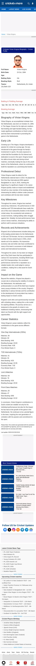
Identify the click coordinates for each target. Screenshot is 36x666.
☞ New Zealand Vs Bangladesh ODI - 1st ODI (16, 590)
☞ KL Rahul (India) (8, 639)
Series (18, 652)
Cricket (20, 663)
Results (32, 652)
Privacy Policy (22, 654)
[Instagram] (13, 530)
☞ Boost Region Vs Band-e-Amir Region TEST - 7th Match (17, 597)
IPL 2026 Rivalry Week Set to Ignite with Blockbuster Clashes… (25, 477)
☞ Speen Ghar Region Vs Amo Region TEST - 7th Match (18, 592)
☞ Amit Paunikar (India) (9, 637)
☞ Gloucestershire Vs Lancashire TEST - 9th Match (18, 611)
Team (13, 652)
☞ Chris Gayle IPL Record (10, 557)
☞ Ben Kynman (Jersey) (9, 642)
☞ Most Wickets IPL (8, 554)
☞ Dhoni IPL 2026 (7, 566)
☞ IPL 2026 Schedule (9, 569)
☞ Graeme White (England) (10, 625)
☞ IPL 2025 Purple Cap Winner (12, 564)
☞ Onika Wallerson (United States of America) (16, 644)
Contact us (31, 654)
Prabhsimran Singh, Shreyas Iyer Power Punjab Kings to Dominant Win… (24, 468)
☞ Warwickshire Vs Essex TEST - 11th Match (16, 604)
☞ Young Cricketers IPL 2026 (11, 559)
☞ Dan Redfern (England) (10, 632)
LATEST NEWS (14, 9)
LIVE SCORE (26, 9)
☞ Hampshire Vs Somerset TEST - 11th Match (17, 601)
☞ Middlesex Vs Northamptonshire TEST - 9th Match (16, 606)
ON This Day (24, 652)
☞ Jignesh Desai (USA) (9, 627)
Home (4, 9)
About (8, 652)
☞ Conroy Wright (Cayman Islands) (13, 630)
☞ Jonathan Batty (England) (11, 622)
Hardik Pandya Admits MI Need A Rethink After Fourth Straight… (25, 486)
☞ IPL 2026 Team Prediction (11, 552)
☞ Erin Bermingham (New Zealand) (13, 634)
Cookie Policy (13, 654)
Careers (5, 654)
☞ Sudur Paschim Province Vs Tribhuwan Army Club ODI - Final (17, 585)
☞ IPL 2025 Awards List (9, 561)
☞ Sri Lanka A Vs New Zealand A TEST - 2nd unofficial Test (16, 581)
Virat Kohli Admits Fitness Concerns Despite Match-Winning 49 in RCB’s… (23, 505)
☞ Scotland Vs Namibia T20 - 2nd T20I (14, 613)
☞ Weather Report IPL (9, 571)
